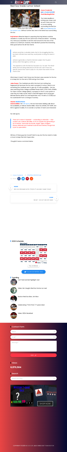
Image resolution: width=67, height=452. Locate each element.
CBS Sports (26, 104)
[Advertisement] (33, 158)
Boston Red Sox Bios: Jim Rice (28, 297)
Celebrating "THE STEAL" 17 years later (31, 305)
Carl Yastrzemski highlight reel (28, 280)
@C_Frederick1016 (47, 12)
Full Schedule (33, 266)
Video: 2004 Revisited (25, 313)
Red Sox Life (29, 446)
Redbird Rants (20, 102)
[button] (19, 178)
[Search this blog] (33, 378)
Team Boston (49, 446)
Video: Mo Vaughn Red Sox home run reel (32, 288)
